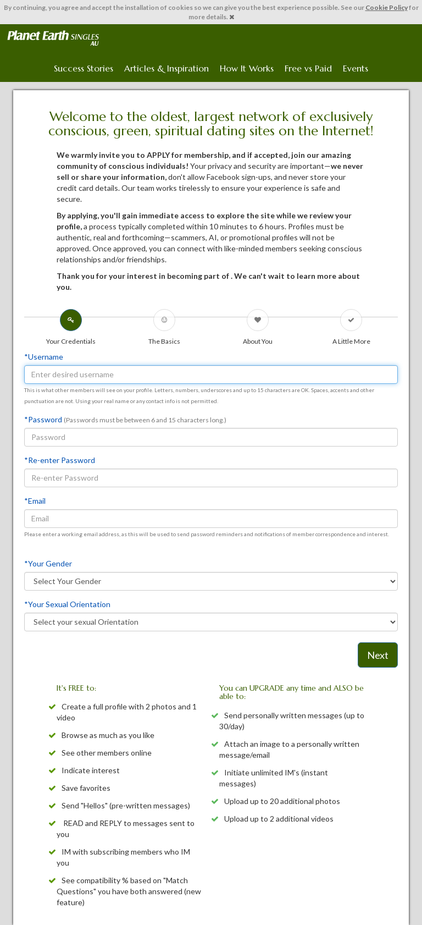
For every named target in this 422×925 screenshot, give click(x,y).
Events (355, 68)
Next (377, 655)
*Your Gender (48, 563)
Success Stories (83, 68)
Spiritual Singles (53, 38)
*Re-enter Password (59, 460)
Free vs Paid (308, 68)
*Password (43, 419)
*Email (35, 500)
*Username (43, 356)
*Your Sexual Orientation (67, 604)
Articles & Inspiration (166, 68)
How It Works (247, 68)
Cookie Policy (386, 7)
